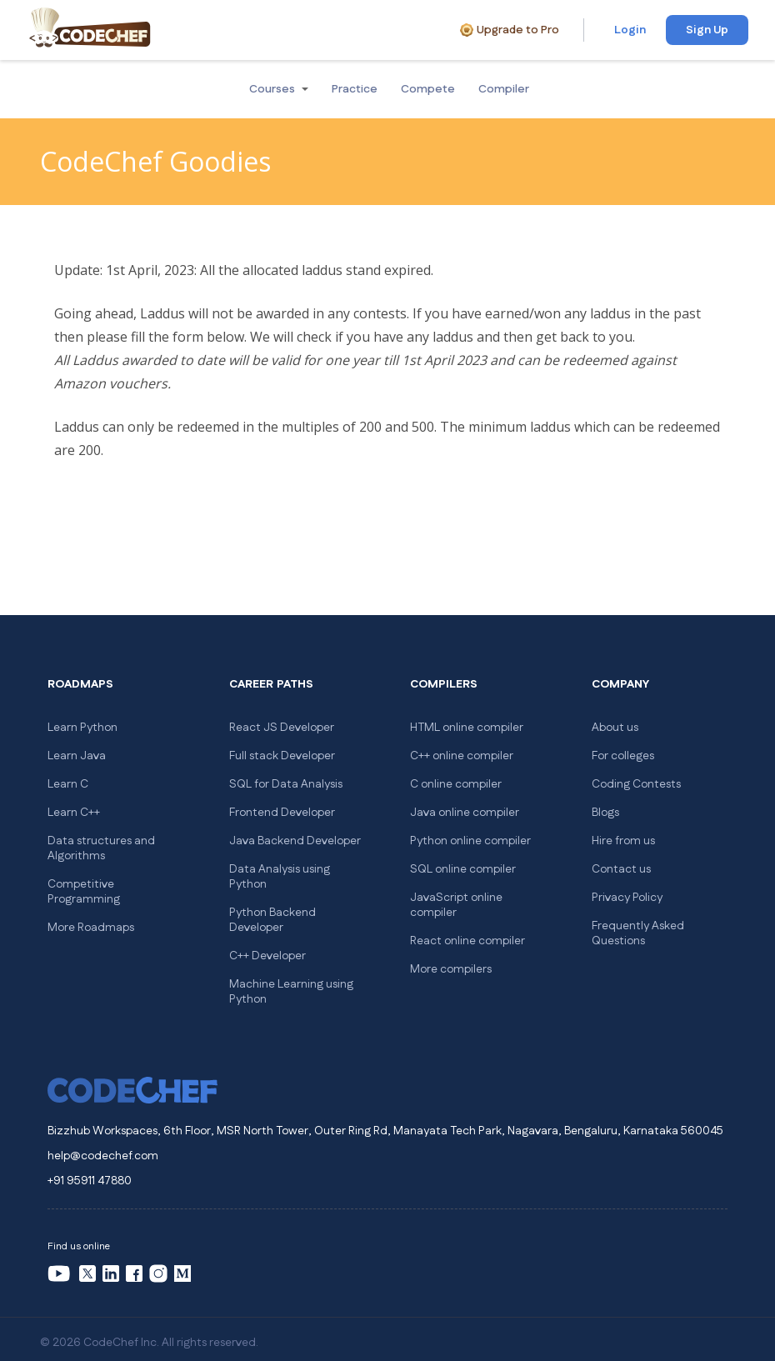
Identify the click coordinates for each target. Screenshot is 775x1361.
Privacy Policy (627, 897)
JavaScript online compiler (456, 905)
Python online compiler (470, 841)
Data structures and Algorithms (101, 848)
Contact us (621, 869)
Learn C (68, 784)
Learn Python (83, 727)
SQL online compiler (463, 869)
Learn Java (77, 756)
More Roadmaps (91, 927)
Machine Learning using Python (291, 992)
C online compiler (456, 784)
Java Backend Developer (295, 841)
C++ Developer (267, 956)
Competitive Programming (84, 892)
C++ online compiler (461, 756)
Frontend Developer (282, 812)
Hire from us (623, 841)
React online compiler (467, 941)
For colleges (623, 756)
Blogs (605, 812)
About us (615, 727)
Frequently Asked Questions (638, 933)
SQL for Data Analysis (285, 784)
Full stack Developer (282, 756)
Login (630, 30)
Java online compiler (464, 812)
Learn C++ (74, 812)
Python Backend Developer (272, 920)
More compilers (451, 969)
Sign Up (707, 30)
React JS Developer (281, 727)
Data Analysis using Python (279, 877)
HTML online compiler (466, 727)
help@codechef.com (103, 1156)
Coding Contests (636, 784)
